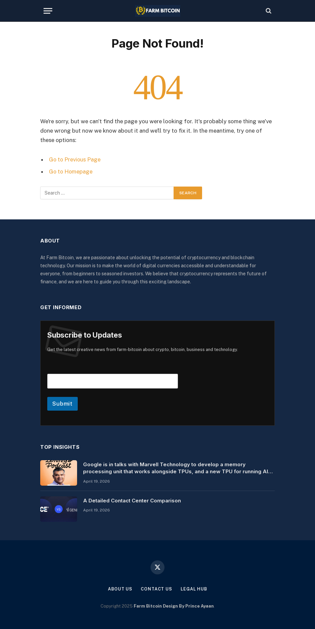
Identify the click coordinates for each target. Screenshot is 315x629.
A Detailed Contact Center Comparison (132, 500)
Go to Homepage (71, 171)
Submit (62, 403)
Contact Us (156, 588)
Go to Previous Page (75, 159)
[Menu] (48, 10)
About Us (120, 588)
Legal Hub (194, 588)
